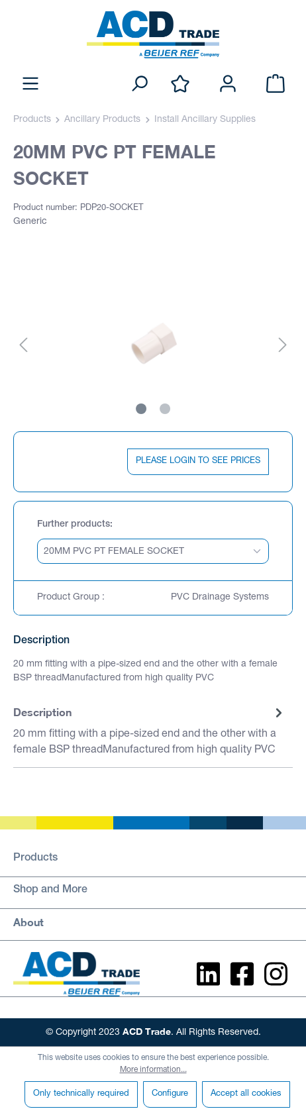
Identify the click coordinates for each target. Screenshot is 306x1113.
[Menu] (30, 84)
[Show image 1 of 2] (141, 408)
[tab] (149, 732)
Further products (73, 524)
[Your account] (228, 84)
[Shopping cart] (275, 84)
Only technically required (81, 1094)
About (28, 922)
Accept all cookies (246, 1094)
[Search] (139, 84)
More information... (153, 1070)
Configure (170, 1094)
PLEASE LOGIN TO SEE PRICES (198, 461)
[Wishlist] (180, 84)
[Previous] (23, 346)
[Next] (283, 346)
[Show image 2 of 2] (165, 408)
